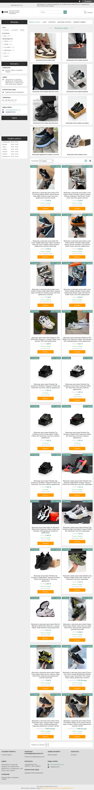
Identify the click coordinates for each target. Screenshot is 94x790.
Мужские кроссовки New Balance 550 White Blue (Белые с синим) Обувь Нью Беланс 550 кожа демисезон (45, 339)
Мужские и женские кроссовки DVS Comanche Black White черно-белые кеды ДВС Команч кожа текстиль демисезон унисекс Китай (45, 195)
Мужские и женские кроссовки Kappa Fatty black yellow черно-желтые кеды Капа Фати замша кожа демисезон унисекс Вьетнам (77, 626)
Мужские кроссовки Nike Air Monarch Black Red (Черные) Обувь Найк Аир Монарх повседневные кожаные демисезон (45, 530)
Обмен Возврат (52, 755)
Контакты (52, 22)
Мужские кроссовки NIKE (45, 60)
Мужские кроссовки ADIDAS (77, 60)
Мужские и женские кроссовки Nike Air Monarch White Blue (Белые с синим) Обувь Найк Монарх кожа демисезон (45, 626)
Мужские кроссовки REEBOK (77, 91)
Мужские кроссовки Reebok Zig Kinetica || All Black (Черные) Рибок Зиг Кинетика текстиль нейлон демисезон (45, 386)
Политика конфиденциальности (34, 756)
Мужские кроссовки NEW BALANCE (46, 91)
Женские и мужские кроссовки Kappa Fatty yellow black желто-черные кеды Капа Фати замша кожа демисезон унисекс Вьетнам (45, 675)
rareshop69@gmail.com (13, 110)
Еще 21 (6, 56)
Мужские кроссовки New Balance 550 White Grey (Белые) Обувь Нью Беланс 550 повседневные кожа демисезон (77, 339)
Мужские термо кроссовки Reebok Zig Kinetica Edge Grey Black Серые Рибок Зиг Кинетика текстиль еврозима (77, 529)
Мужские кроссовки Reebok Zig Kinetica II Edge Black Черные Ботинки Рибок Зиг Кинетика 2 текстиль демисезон (45, 578)
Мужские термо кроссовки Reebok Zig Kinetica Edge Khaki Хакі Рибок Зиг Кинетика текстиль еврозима (77, 577)
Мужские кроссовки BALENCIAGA (45, 123)
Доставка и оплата (64, 22)
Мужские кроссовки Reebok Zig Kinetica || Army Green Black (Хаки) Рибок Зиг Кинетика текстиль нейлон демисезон (45, 435)
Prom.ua (55, 786)
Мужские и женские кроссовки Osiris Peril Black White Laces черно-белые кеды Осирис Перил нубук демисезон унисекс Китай (77, 723)
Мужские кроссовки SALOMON (77, 123)
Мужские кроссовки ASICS (77, 154)
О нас (44, 22)
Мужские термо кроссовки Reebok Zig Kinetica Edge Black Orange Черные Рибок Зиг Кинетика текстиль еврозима (77, 482)
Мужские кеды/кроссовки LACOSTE (45, 154)
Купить (46, 208)
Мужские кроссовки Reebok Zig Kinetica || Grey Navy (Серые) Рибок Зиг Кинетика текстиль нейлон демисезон (77, 386)
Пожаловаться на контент (48, 788)
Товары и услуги (34, 22)
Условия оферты (6, 755)
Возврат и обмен (79, 22)
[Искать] (65, 12)
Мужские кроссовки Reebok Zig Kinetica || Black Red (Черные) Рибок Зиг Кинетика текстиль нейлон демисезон (77, 435)
